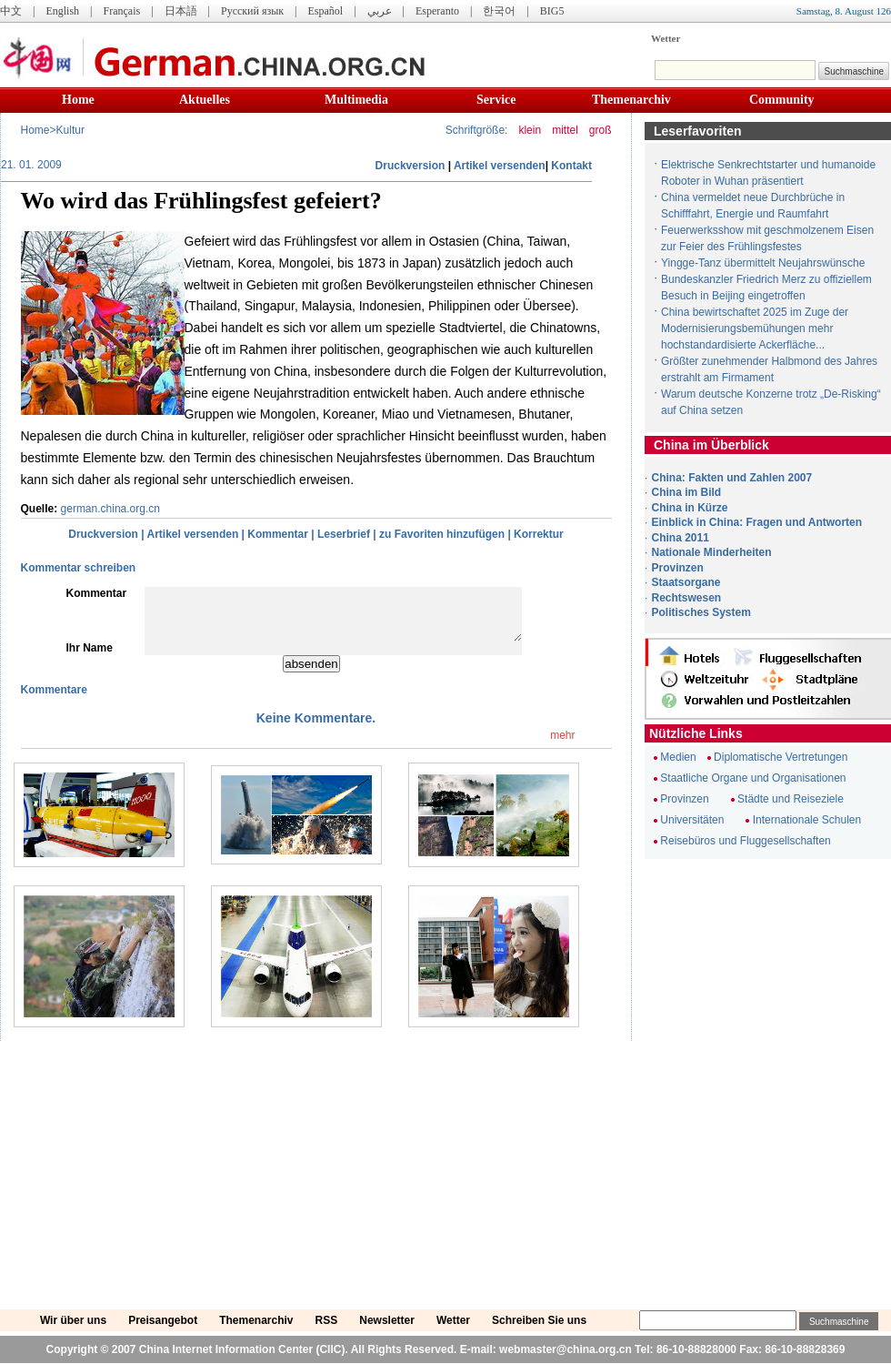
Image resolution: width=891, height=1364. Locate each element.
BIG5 (552, 11)
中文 (11, 11)
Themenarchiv (631, 99)
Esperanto (437, 11)
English (62, 11)
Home (78, 99)
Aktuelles (204, 99)
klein (529, 130)
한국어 (499, 11)
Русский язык (252, 11)
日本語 (181, 11)
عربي (379, 11)
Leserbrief (343, 534)
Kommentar (277, 534)
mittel (565, 130)
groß (600, 130)
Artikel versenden (500, 165)
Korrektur (539, 534)
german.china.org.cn (110, 508)
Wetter (665, 38)
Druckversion (410, 165)
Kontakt (571, 165)
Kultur (70, 130)
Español (326, 11)
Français (121, 11)
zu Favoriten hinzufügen (442, 534)
